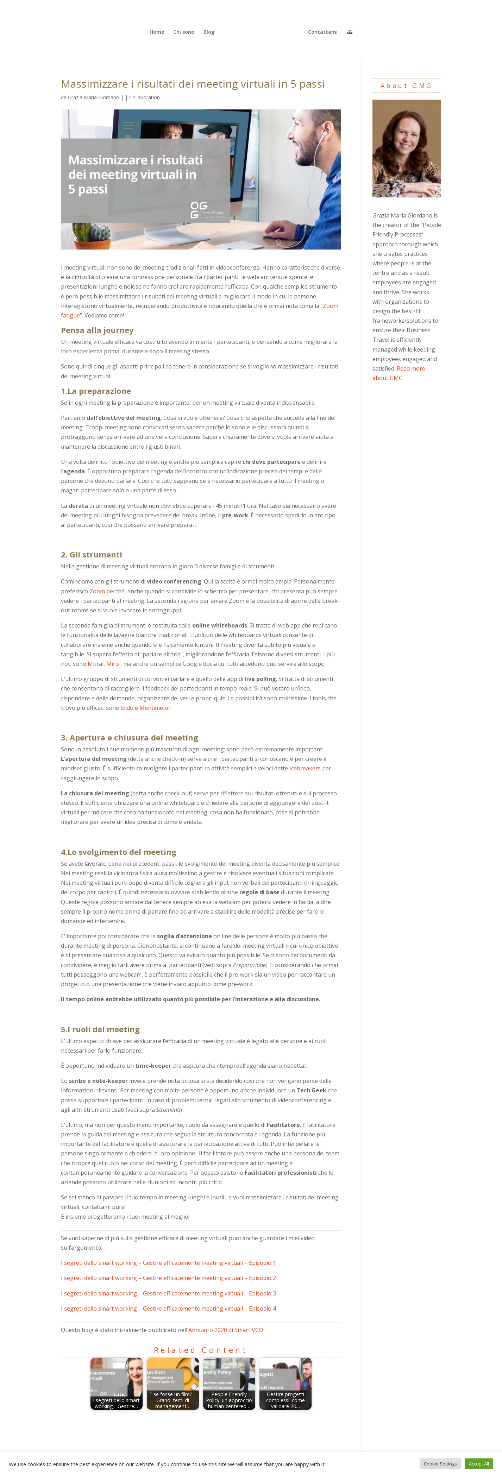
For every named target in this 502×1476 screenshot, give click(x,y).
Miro (112, 664)
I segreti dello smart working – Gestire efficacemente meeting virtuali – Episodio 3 (168, 1293)
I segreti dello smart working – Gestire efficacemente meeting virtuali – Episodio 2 (168, 1278)
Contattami (322, 31)
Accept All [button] (479, 1464)
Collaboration (144, 97)
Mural (95, 664)
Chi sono (184, 31)
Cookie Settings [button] (440, 1464)
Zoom (97, 591)
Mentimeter (155, 708)
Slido (127, 708)
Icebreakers (305, 768)
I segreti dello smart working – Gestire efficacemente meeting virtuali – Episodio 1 (168, 1263)
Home (158, 31)
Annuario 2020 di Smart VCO (225, 1330)
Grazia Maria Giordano (93, 97)
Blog (210, 31)
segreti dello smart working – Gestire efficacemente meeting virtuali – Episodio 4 (169, 1308)
